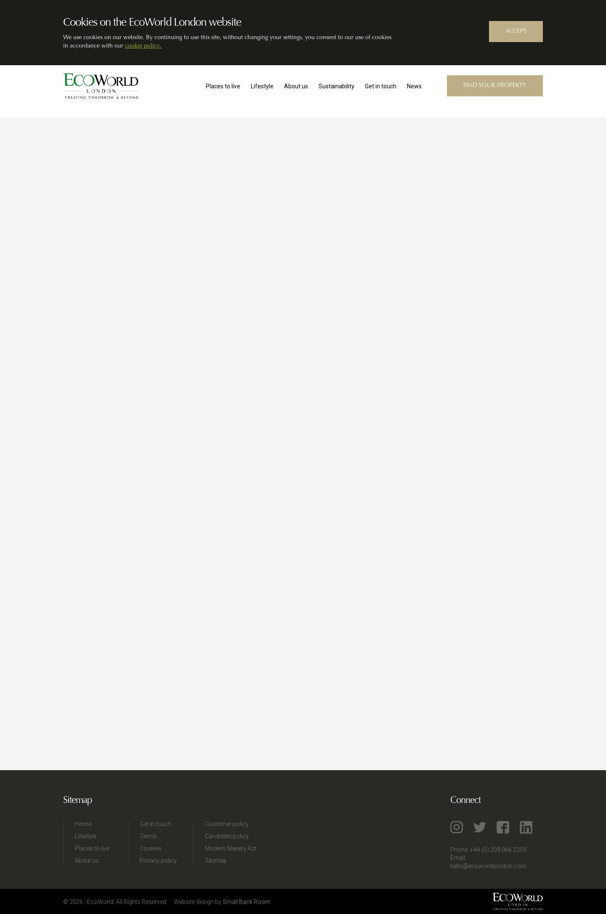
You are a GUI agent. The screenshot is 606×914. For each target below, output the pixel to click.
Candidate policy (227, 836)
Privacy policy (158, 861)
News (414, 86)
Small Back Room (247, 901)
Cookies (151, 848)
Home (83, 824)
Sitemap (216, 861)
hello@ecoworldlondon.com (488, 866)
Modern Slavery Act (230, 848)
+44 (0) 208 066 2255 (498, 849)
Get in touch (380, 86)
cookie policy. (143, 46)
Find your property (494, 86)
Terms (148, 836)
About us (296, 86)
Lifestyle (262, 86)
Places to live (223, 86)
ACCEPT (515, 31)
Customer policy (227, 824)
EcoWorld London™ (100, 86)
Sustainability (336, 86)
